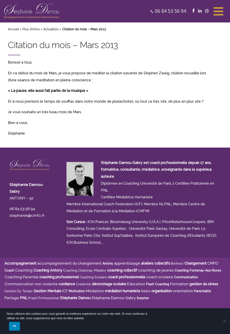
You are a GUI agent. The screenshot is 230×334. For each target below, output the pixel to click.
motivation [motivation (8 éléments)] (77, 291)
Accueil (13, 29)
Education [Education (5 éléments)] (136, 284)
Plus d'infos (31, 29)
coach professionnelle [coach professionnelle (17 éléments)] (126, 277)
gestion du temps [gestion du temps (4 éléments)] (18, 291)
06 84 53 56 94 (170, 10)
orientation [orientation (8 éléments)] (183, 291)
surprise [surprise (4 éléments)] (143, 298)
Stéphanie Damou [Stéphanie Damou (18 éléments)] (75, 298)
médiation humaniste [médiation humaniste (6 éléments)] (122, 291)
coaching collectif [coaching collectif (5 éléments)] (122, 270)
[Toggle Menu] (218, 10)
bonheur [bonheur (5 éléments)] (177, 263)
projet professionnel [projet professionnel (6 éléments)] (43, 298)
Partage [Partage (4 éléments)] (11, 298)
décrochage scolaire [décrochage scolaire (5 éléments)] (109, 284)
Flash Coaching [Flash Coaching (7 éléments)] (157, 284)
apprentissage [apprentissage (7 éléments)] (127, 263)
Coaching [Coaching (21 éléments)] (24, 270)
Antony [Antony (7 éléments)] (107, 263)
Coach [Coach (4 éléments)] (9, 270)
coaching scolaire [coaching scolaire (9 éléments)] (93, 277)
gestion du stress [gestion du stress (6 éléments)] (203, 284)
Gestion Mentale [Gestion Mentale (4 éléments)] (47, 291)
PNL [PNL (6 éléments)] (23, 298)
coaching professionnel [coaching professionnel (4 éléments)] (59, 277)
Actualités (51, 29)
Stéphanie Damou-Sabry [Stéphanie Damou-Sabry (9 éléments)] (113, 298)
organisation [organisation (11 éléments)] (161, 291)
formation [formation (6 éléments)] (179, 284)
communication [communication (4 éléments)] (186, 277)
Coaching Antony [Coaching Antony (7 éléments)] (47, 270)
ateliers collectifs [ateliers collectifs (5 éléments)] (155, 263)
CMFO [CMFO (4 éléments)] (212, 263)
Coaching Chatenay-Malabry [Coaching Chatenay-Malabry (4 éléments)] (84, 270)
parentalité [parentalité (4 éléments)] (202, 291)
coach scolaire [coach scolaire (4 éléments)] (159, 277)
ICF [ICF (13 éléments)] (65, 291)
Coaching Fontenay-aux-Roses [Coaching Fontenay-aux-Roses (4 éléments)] (198, 270)
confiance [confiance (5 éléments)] (67, 284)
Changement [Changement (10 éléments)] (195, 263)
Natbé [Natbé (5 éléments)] (145, 291)
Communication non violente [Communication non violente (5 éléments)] (31, 284)
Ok (14, 326)
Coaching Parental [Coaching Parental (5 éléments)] (21, 277)
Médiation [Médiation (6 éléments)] (95, 291)
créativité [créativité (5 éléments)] (83, 284)
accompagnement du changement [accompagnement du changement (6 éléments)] (69, 263)
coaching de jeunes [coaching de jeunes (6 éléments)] (156, 270)
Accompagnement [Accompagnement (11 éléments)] (20, 263)
